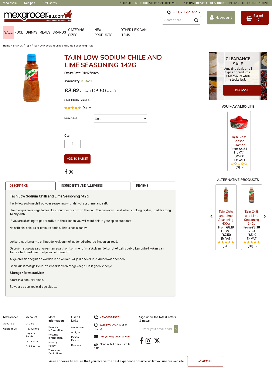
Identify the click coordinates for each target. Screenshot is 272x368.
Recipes (29, 3)
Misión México (75, 339)
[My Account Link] (221, 17)
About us (8, 323)
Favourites (32, 328)
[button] (77, 108)
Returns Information (55, 336)
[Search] (177, 20)
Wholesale (10, 3)
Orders (30, 323)
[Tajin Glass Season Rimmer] (239, 122)
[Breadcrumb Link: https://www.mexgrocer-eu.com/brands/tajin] (28, 45)
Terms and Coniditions (55, 352)
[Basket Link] (255, 18)
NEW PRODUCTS (103, 32)
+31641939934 (109, 324)
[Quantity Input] (72, 144)
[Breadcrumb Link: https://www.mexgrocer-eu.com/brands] (18, 45)
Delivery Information (55, 329)
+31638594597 (109, 317)
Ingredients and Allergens (82, 186)
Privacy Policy (53, 344)
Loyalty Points (30, 335)
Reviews (142, 186)
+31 (176, 12)
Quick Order (33, 346)
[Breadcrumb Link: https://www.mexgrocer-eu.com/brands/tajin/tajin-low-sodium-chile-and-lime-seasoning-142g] (64, 45)
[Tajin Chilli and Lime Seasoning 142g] (251, 194)
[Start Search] (196, 20)
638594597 (190, 12)
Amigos (76, 332)
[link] (66, 172)
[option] (239, 141)
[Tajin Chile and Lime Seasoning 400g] (226, 194)
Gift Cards (49, 3)
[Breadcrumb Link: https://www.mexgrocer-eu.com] (6, 45)
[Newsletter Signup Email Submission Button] (176, 329)
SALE (8, 32)
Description (19, 186)
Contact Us (10, 328)
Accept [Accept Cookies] (205, 361)
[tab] (30, 186)
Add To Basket (77, 159)
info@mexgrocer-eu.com (115, 336)
